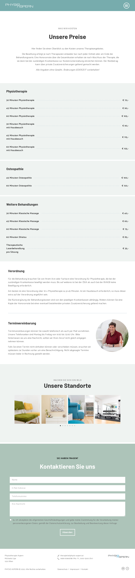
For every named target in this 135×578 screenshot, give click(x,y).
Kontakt (84, 569)
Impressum (74, 569)
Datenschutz (62, 569)
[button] (126, 6)
